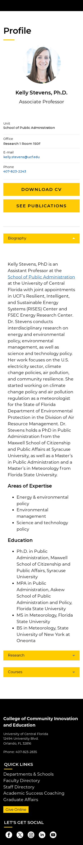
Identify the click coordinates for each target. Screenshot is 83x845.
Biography (17, 238)
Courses (15, 672)
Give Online (16, 809)
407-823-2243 (14, 171)
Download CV (41, 189)
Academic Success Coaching (33, 793)
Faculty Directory (21, 780)
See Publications (41, 205)
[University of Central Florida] (33, 5)
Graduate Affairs (20, 799)
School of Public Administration (41, 277)
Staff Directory (18, 787)
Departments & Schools (28, 774)
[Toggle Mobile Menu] (78, 5)
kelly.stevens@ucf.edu (21, 157)
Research (16, 655)
